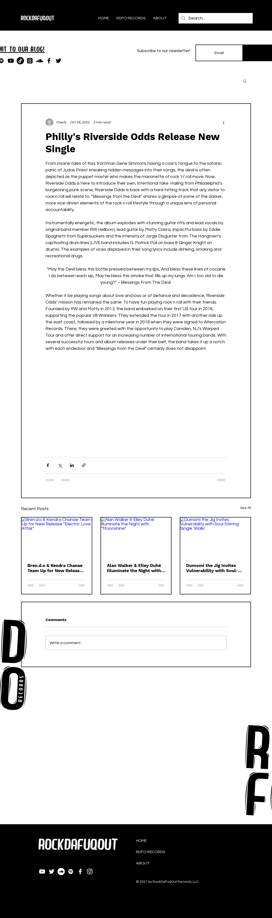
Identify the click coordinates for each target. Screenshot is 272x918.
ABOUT (143, 863)
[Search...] (215, 18)
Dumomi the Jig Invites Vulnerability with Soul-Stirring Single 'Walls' (212, 568)
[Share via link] (83, 465)
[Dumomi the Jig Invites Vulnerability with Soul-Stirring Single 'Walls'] (215, 537)
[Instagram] (89, 871)
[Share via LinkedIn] (71, 465)
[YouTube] (10, 60)
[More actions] (224, 122)
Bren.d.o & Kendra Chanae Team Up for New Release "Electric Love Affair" (54, 568)
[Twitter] (58, 60)
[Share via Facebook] (47, 465)
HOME (141, 841)
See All (245, 508)
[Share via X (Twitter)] (59, 465)
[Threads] (30, 60)
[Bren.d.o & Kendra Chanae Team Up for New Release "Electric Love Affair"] (57, 537)
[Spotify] (70, 871)
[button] (244, 81)
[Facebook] (49, 60)
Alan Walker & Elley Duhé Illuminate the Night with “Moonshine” (134, 568)
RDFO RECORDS (150, 852)
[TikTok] (20, 60)
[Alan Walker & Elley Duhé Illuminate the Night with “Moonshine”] (136, 537)
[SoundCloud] (39, 60)
